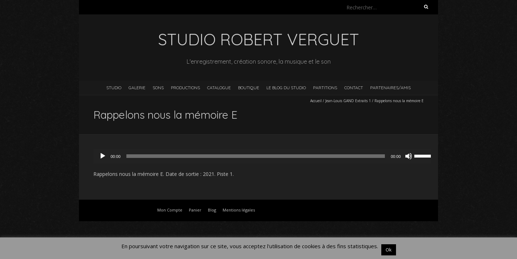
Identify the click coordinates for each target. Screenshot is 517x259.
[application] (265, 156)
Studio (113, 87)
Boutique (248, 87)
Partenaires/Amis (390, 87)
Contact (353, 87)
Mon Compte (169, 210)
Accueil (316, 100)
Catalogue (219, 87)
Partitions (325, 87)
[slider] (255, 156)
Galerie (137, 87)
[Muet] (408, 156)
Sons (158, 87)
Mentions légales (239, 210)
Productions (185, 87)
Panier (195, 210)
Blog (212, 210)
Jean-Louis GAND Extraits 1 (348, 100)
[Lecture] (102, 156)
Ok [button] (389, 249)
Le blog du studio (286, 87)
